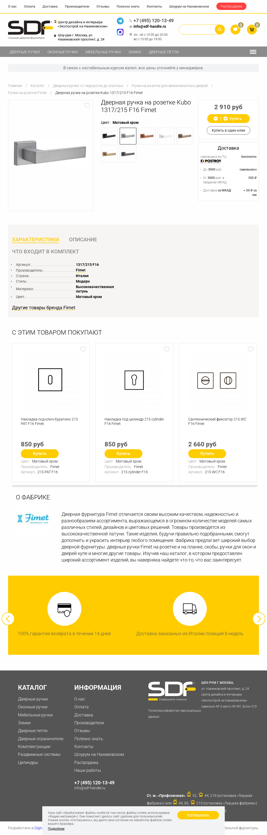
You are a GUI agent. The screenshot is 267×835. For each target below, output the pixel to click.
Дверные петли (164, 52)
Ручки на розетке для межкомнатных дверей (170, 86)
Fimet (81, 270)
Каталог (38, 86)
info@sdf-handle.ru (147, 27)
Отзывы (102, 6)
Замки (135, 52)
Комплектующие (34, 746)
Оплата (29, 6)
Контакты (154, 6)
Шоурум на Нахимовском (189, 6)
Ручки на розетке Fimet (27, 93)
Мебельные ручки (103, 52)
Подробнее (56, 828)
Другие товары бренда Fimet (43, 307)
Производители (77, 6)
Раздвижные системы (39, 754)
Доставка (50, 6)
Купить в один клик (228, 130)
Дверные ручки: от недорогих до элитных (88, 86)
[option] (51, 153)
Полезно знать (128, 6)
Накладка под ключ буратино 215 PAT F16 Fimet (49, 421)
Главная (15, 86)
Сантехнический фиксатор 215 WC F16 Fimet (217, 421)
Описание (83, 239)
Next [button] (258, 618)
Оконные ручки (62, 52)
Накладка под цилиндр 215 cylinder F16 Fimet (134, 421)
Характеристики (35, 239)
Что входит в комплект (45, 251)
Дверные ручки (25, 52)
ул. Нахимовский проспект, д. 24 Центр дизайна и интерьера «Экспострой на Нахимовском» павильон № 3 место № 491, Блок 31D (229, 694)
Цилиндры (28, 762)
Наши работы (87, 770)
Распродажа (231, 6)
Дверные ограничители (40, 738)
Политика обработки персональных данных (174, 714)
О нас (12, 6)
